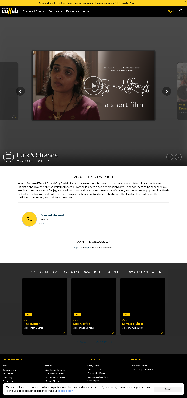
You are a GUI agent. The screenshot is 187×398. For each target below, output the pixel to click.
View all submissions (93, 342)
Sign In (88, 247)
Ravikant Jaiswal (51, 215)
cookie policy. (65, 390)
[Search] (181, 11)
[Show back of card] (14, 117)
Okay (168, 389)
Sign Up (78, 247)
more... (42, 223)
